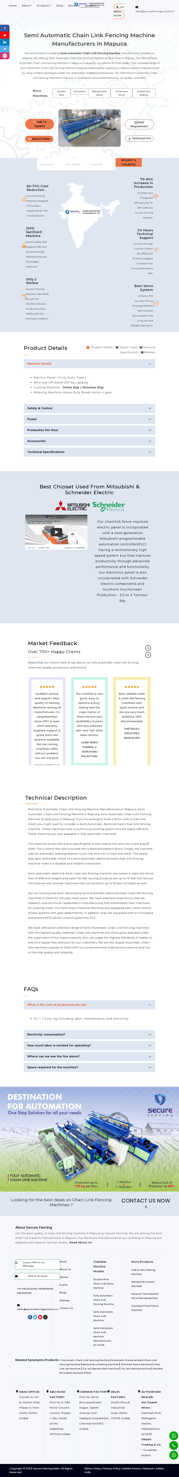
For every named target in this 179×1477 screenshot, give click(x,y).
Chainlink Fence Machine (136, 1364)
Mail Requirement (139, 124)
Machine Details (39, 363)
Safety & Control (39, 408)
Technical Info (139, 138)
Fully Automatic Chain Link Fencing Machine (103, 1299)
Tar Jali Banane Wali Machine (101, 1368)
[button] (119, 11)
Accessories (36, 441)
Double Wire (61, 93)
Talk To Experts (40, 124)
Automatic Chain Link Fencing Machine (86, 1360)
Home (13, 5)
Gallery (64, 1277)
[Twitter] (4, 49)
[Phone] (170, 1443)
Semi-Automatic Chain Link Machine (103, 1316)
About (26, 5)
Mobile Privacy (132, 1468)
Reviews (74, 5)
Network (148, 1468)
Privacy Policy (112, 1468)
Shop (59, 5)
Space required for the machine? (52, 1067)
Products (43, 5)
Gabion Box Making (144, 93)
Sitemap (65, 1300)
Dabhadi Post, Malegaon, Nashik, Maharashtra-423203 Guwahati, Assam (151, 1423)
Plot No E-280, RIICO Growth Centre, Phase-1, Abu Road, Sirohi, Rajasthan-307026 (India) (60, 1413)
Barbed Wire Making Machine (100, 1364)
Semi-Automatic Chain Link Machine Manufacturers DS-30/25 (103, 1336)
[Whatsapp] (171, 1453)
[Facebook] (4, 28)
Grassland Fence (121, 93)
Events (64, 1285)
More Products (142, 1261)
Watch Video (39, 139)
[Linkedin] (4, 42)
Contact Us (66, 1308)
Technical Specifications (45, 452)
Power (32, 419)
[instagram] (4, 56)
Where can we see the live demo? (53, 1056)
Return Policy (93, 1468)
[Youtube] (4, 35)
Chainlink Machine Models (99, 1266)
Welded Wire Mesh (99, 93)
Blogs (63, 1292)
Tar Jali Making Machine (136, 1368)
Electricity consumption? (46, 1034)
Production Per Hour (42, 430)
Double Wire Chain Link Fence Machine (103, 1283)
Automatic (79, 91)
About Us (65, 1269)
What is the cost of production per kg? (57, 1004)
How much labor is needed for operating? (59, 1045)
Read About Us (80, 1242)
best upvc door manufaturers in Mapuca (131, 756)
